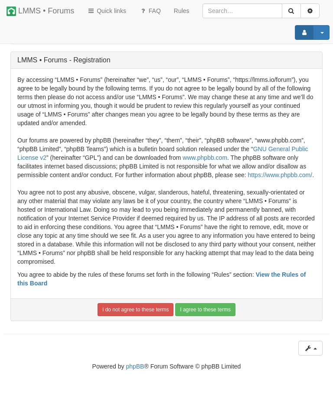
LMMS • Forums (40, 11)
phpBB (135, 366)
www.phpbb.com (205, 157)
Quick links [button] (106, 10)
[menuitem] (181, 11)
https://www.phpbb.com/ (280, 174)
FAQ (150, 10)
